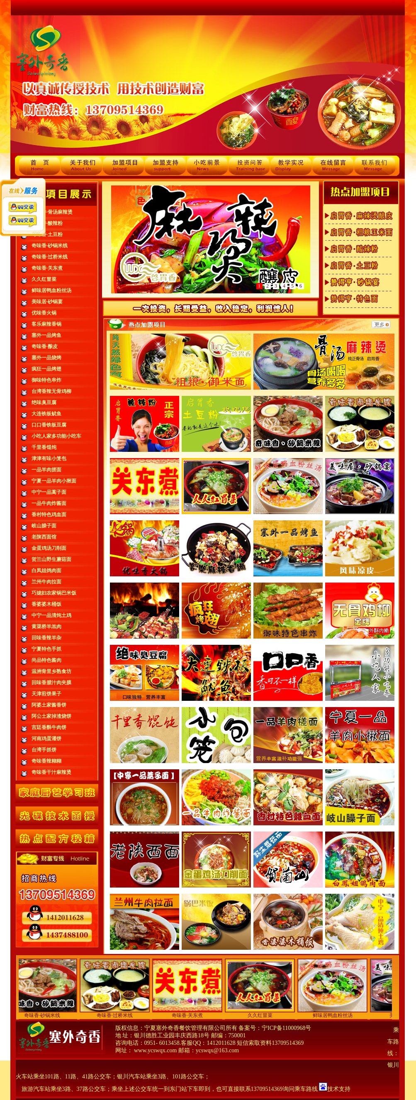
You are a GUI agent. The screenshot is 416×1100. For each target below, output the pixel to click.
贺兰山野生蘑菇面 (51, 559)
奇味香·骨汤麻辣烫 (52, 212)
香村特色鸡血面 (49, 514)
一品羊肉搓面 (46, 470)
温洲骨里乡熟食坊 (51, 671)
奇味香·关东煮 (47, 268)
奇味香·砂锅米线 (50, 246)
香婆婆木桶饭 (46, 604)
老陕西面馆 (44, 537)
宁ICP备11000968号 (286, 1028)
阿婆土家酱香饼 (49, 705)
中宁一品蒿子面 (49, 492)
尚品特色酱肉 (46, 660)
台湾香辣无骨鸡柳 (51, 391)
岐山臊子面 (44, 526)
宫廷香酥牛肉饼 (49, 727)
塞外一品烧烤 (46, 358)
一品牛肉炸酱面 (49, 503)
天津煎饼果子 (46, 694)
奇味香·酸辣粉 (47, 223)
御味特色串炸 (46, 380)
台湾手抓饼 (44, 750)
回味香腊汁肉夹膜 (51, 682)
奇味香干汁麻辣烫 (51, 772)
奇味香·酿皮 (45, 346)
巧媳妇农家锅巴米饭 (54, 593)
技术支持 (338, 1089)
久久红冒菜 (44, 279)
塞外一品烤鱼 (46, 335)
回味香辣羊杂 (46, 638)
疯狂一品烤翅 (46, 369)
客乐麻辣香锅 (46, 324)
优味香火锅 (44, 313)
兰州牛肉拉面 (46, 582)
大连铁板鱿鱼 (46, 414)
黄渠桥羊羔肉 (46, 626)
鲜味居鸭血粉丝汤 (51, 290)
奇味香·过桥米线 (50, 257)
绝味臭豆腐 (44, 402)
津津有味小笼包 (49, 458)
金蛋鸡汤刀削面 (49, 548)
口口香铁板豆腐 (49, 425)
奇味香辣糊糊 (46, 761)
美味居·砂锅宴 (47, 302)
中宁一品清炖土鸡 (51, 615)
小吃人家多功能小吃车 (56, 436)
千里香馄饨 (44, 447)
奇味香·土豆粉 (47, 234)
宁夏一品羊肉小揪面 (54, 481)
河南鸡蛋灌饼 (46, 738)
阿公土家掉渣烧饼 (51, 716)
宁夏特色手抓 (46, 649)
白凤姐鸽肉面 (46, 570)
